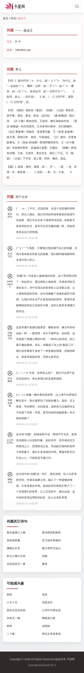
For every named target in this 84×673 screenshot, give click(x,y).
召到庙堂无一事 (16, 563)
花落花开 (47, 602)
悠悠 (9, 594)
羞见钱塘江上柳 (16, 532)
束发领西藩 (13, 540)
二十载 (11, 633)
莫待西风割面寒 (51, 532)
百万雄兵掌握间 (51, 540)
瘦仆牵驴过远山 (51, 548)
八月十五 (12, 602)
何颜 (44, 556)
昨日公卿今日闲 (16, 556)
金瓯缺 (46, 625)
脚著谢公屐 (48, 618)
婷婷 (9, 625)
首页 (5, 18)
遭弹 (44, 563)
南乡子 (28, 30)
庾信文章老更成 (51, 633)
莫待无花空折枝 (16, 610)
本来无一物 (13, 618)
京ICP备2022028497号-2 (42, 665)
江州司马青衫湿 (51, 610)
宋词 (13, 18)
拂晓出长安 (13, 548)
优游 (44, 594)
